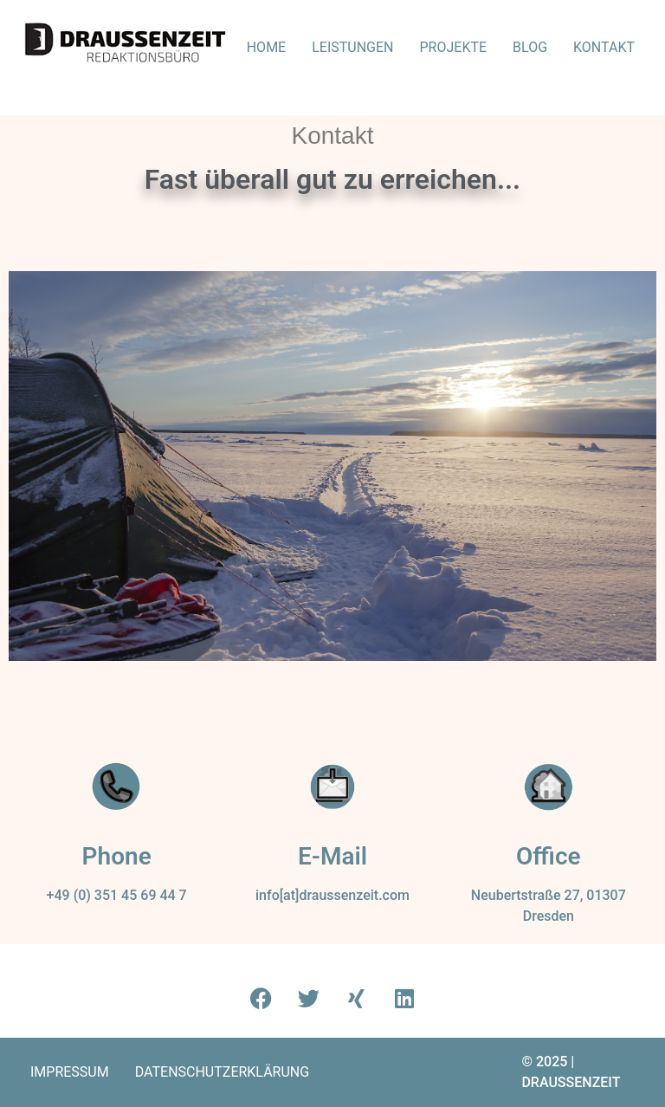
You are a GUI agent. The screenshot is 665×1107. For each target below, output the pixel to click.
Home (266, 47)
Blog (530, 47)
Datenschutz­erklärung (222, 1072)
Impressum (69, 1072)
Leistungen (352, 47)
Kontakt (604, 47)
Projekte (453, 47)
